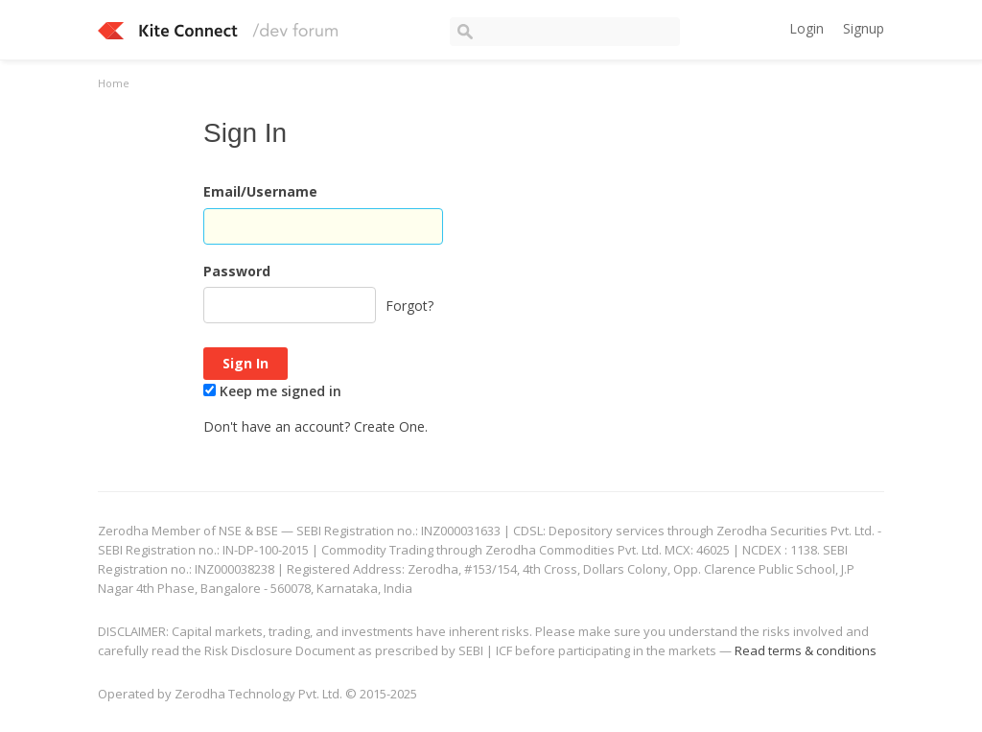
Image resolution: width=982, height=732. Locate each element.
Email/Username (260, 191)
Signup (863, 28)
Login (806, 28)
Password (236, 271)
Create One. (391, 426)
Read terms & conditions (806, 650)
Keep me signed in (272, 391)
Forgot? (409, 305)
